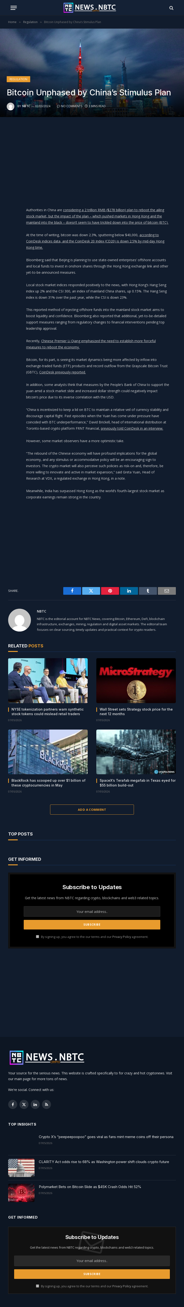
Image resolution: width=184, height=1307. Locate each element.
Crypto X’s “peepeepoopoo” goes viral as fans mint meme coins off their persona (106, 1136)
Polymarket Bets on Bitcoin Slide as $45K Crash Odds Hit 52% (90, 1186)
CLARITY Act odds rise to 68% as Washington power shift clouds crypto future (104, 1161)
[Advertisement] (103, 160)
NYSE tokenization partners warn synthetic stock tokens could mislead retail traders (48, 711)
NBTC (26, 106)
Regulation (18, 79)
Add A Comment (92, 809)
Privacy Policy (121, 937)
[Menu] (14, 7)
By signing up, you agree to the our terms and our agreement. (92, 937)
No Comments (69, 106)
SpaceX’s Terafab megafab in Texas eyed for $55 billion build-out (138, 782)
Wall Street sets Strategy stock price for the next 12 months (136, 711)
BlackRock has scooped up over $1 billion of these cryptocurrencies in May (49, 782)
